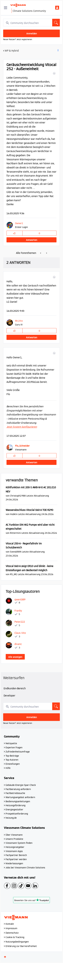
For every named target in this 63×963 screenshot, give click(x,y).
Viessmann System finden (19, 842)
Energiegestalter (14, 809)
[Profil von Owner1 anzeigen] (20, 223)
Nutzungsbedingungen (17, 941)
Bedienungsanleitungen (18, 801)
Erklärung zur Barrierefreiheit (21, 946)
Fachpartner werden (16, 859)
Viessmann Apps (14, 851)
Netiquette (11, 743)
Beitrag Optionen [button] (58, 51)
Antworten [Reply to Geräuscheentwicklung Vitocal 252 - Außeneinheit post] (31, 240)
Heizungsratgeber (15, 847)
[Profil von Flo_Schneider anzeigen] (22, 446)
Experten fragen (14, 747)
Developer (9, 695)
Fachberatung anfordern (18, 789)
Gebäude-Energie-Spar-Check (21, 785)
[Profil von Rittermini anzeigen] (15, 532)
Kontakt (10, 923)
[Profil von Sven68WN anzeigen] (15, 551)
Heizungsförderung (15, 805)
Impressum (11, 928)
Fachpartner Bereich (16, 855)
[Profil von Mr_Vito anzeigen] (19, 321)
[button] (53, 73)
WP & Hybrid (12, 50)
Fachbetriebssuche (15, 793)
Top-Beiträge (12, 755)
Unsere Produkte (14, 839)
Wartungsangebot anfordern (20, 797)
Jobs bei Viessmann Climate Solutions (25, 867)
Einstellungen (13, 763)
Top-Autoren (12, 759)
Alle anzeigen (15, 657)
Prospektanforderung (17, 813)
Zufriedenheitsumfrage (18, 751)
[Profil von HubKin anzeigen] (13, 514)
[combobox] (31, 22)
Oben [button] (5, 957)
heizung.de (11, 817)
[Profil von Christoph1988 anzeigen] (18, 495)
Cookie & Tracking (15, 937)
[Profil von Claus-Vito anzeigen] (20, 632)
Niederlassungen (14, 863)
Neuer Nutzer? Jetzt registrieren (17, 39)
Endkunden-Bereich (15, 688)
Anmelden (57, 8)
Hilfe (8, 768)
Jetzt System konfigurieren (22, 426)
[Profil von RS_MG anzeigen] (13, 574)
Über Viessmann (14, 834)
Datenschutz (12, 932)
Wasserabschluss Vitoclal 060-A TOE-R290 (29, 509)
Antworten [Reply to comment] (31, 337)
